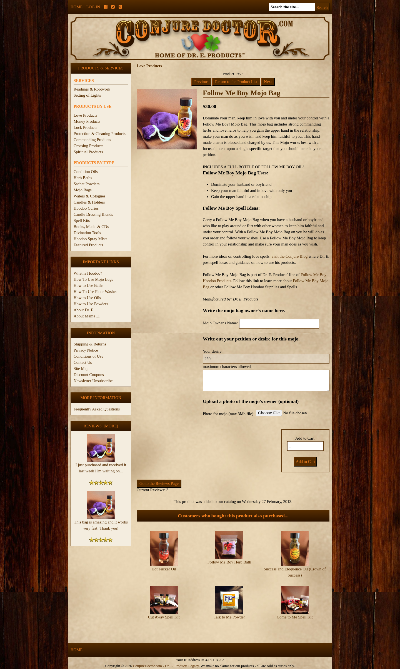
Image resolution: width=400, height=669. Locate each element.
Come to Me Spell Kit (294, 617)
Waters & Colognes (89, 196)
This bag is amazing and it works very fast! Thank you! (101, 522)
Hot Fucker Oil (163, 569)
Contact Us (83, 362)
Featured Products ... (90, 245)
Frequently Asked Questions (97, 409)
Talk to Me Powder (229, 617)
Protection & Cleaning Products (100, 133)
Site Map (81, 368)
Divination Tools (87, 232)
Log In (93, 7)
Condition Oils (86, 171)
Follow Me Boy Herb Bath (229, 562)
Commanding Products (92, 139)
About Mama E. (87, 316)
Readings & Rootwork (92, 89)
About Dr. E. (84, 310)
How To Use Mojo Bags (93, 279)
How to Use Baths (88, 285)
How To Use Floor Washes (95, 291)
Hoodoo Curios (86, 208)
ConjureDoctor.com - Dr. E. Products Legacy (166, 666)
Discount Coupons (89, 374)
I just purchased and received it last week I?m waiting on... (101, 465)
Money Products (87, 121)
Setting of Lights (87, 95)
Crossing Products (88, 146)
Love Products (85, 115)
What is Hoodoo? (88, 273)
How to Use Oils (87, 297)
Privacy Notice (86, 350)
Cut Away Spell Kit (164, 617)
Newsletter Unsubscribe (93, 381)
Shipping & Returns (90, 344)
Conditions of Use (88, 356)
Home (76, 7)
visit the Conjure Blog (289, 256)
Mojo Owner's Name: (220, 323)
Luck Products (85, 127)
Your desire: (212, 351)
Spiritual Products (88, 152)
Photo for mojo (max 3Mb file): (228, 414)
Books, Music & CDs (91, 226)
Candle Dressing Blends (93, 214)
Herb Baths (83, 178)
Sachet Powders (86, 184)
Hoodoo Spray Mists (90, 239)
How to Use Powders (91, 304)
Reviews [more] (101, 426)
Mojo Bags (83, 190)
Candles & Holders (89, 202)
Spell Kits (82, 220)
